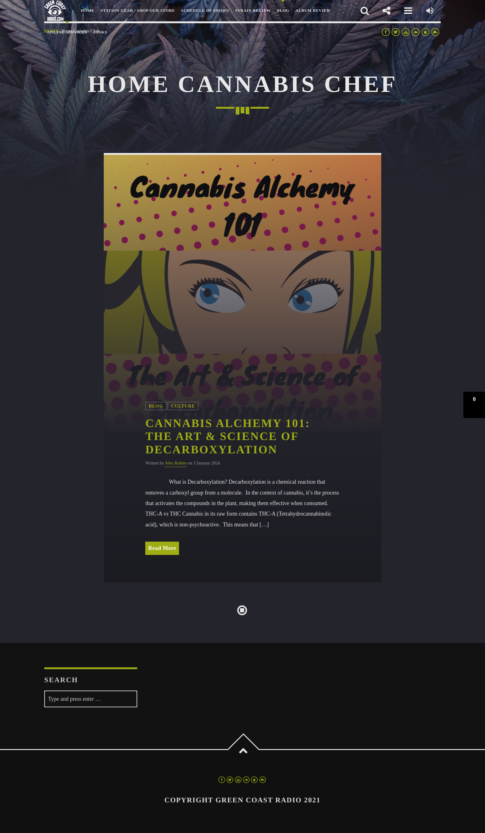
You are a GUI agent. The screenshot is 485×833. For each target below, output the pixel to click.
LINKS (100, 32)
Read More (162, 548)
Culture (183, 405)
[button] (474, 405)
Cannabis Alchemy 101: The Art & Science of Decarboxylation (227, 436)
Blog (156, 405)
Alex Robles (175, 462)
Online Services (67, 32)
